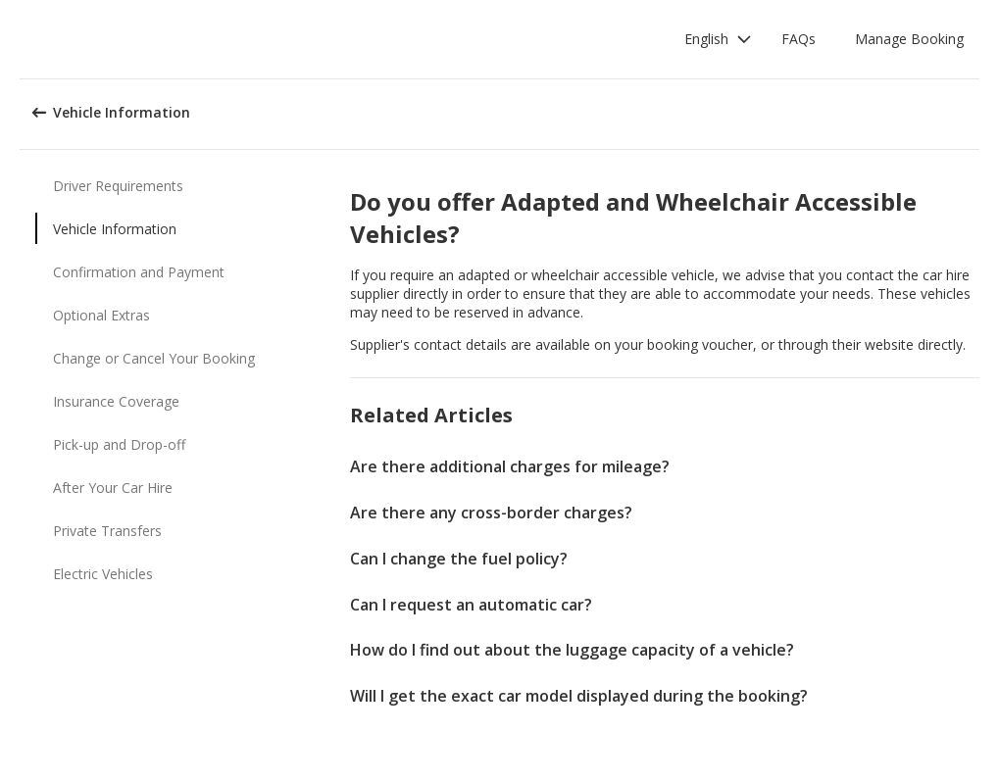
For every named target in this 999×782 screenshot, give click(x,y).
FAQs (798, 38)
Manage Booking (909, 38)
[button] (718, 39)
